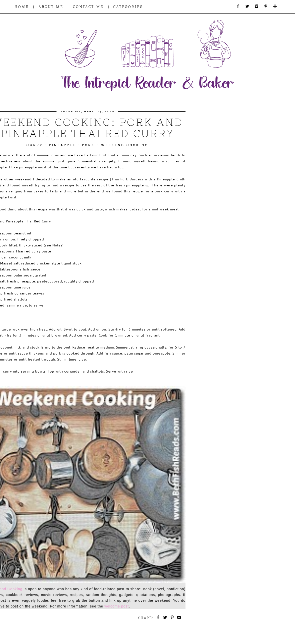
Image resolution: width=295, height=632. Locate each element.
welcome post (116, 606)
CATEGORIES (128, 7)
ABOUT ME (50, 7)
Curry (34, 145)
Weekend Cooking (124, 145)
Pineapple (62, 145)
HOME (21, 7)
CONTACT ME (88, 7)
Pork (88, 145)
